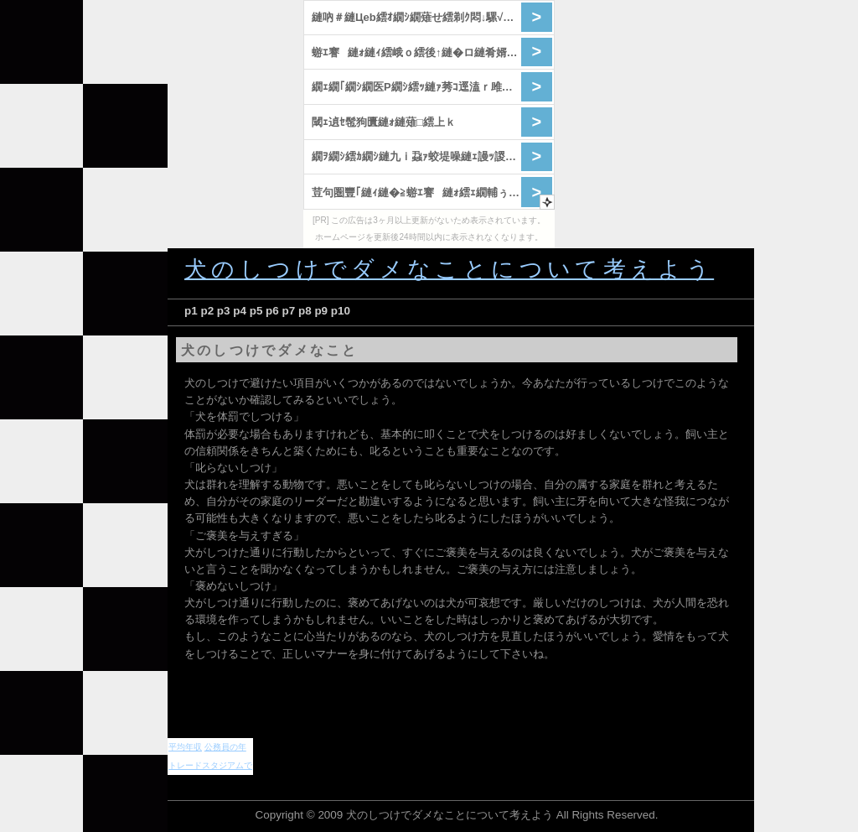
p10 (340, 310)
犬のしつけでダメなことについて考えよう (449, 269)
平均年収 (185, 746)
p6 (272, 310)
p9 (321, 310)
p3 (223, 310)
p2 (207, 310)
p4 (239, 310)
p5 (256, 310)
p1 (191, 310)
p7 (289, 310)
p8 (305, 310)
